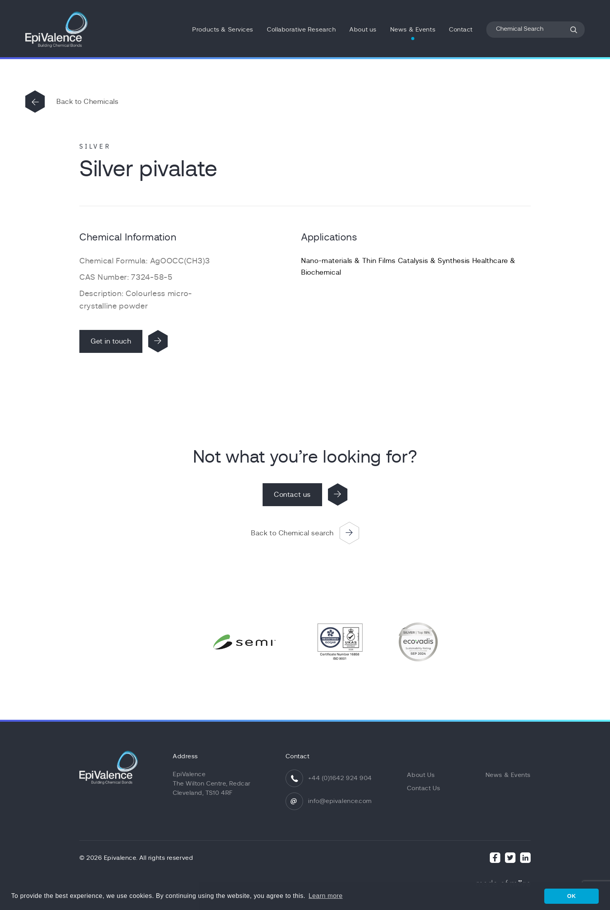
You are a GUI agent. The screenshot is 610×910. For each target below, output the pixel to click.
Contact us (292, 494)
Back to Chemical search (292, 533)
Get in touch (111, 341)
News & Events (412, 29)
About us (362, 29)
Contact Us (423, 788)
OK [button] (571, 896)
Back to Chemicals (87, 101)
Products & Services (222, 29)
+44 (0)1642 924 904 (340, 778)
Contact (461, 29)
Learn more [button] (325, 895)
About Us (421, 774)
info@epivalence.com (340, 801)
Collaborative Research (301, 29)
